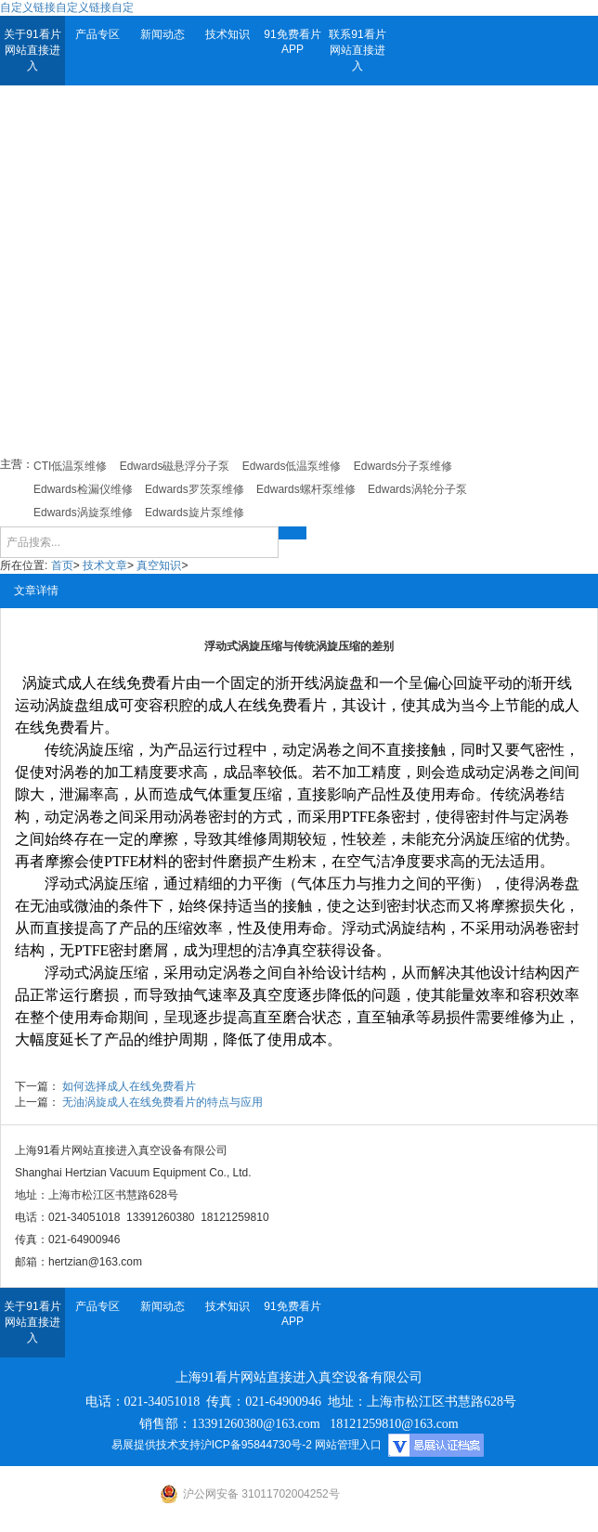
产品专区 (97, 34)
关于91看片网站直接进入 (32, 50)
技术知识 (227, 34)
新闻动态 (162, 34)
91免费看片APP (292, 42)
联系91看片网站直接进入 (357, 50)
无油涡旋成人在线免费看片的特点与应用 (162, 1102)
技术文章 (105, 565)
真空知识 (158, 565)
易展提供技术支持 (156, 1444)
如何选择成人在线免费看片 (129, 1086)
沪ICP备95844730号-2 (256, 1444)
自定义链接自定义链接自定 (67, 7)
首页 (62, 565)
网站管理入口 (348, 1444)
